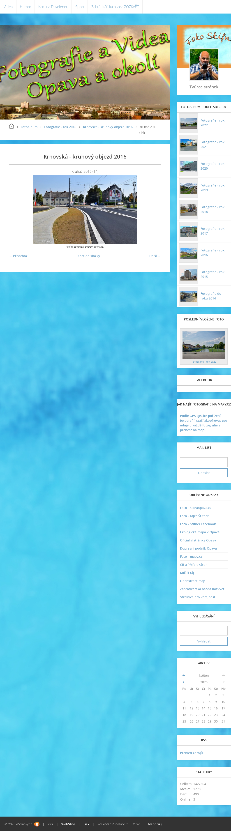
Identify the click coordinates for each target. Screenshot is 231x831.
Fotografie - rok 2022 (212, 122)
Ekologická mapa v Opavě (199, 532)
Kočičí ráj (187, 573)
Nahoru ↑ (155, 824)
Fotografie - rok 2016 (60, 127)
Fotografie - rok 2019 (212, 187)
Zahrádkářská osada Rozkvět (202, 589)
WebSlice (68, 824)
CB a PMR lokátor (193, 564)
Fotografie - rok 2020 (212, 165)
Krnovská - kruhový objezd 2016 (108, 127)
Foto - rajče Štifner (194, 516)
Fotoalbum (29, 127)
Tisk (86, 824)
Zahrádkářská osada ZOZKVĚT (115, 6)
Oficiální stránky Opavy (198, 540)
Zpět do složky (89, 256)
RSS (50, 824)
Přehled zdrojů (191, 753)
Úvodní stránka (11, 126)
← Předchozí (18, 256)
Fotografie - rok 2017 (212, 230)
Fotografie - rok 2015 (212, 274)
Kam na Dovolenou (53, 6)
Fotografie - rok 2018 (212, 209)
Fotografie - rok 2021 (212, 144)
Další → (155, 256)
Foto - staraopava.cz (195, 508)
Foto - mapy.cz (191, 556)
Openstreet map (192, 581)
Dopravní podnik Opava (198, 548)
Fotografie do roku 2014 (211, 295)
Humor (25, 6)
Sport (79, 6)
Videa (8, 6)
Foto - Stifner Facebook (198, 524)
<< (184, 675)
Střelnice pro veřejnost (197, 597)
